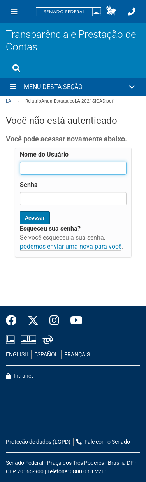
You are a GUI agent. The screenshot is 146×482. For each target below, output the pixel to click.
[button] (111, 11)
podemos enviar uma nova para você (70, 246)
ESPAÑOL (46, 354)
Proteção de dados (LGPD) (38, 442)
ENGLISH (17, 354)
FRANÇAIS (77, 354)
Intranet (19, 376)
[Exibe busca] (16, 68)
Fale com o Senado (103, 442)
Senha (29, 185)
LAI (9, 101)
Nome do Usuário (44, 154)
